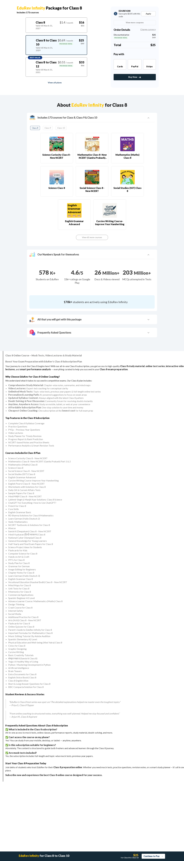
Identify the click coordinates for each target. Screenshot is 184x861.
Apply (148, 13)
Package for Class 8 (49, 7)
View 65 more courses (92, 237)
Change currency (148, 29)
